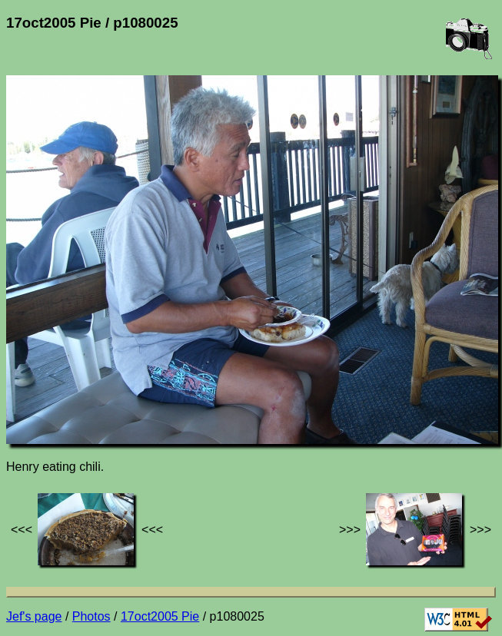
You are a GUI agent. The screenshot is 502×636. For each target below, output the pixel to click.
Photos (91, 616)
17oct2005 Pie (160, 616)
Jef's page (34, 616)
